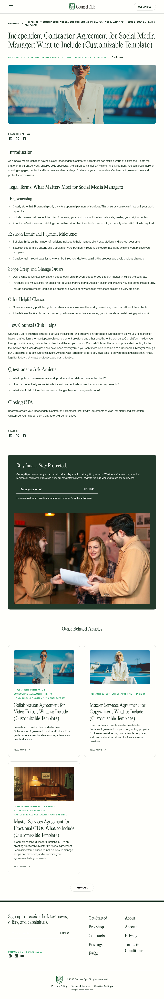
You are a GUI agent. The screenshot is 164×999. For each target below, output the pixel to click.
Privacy (131, 936)
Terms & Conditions (134, 947)
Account (132, 927)
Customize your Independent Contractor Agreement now (110, 170)
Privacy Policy (59, 986)
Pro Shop (96, 927)
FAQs (93, 953)
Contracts (97, 936)
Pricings (95, 944)
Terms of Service (80, 986)
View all (82, 887)
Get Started (144, 6)
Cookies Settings (103, 986)
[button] (36, 7)
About (130, 918)
